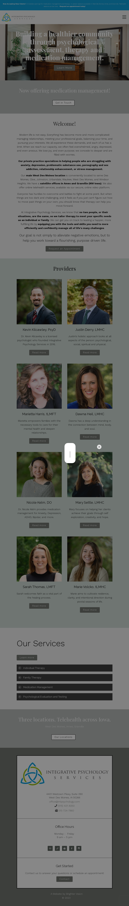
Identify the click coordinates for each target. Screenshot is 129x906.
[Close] (99, 447)
